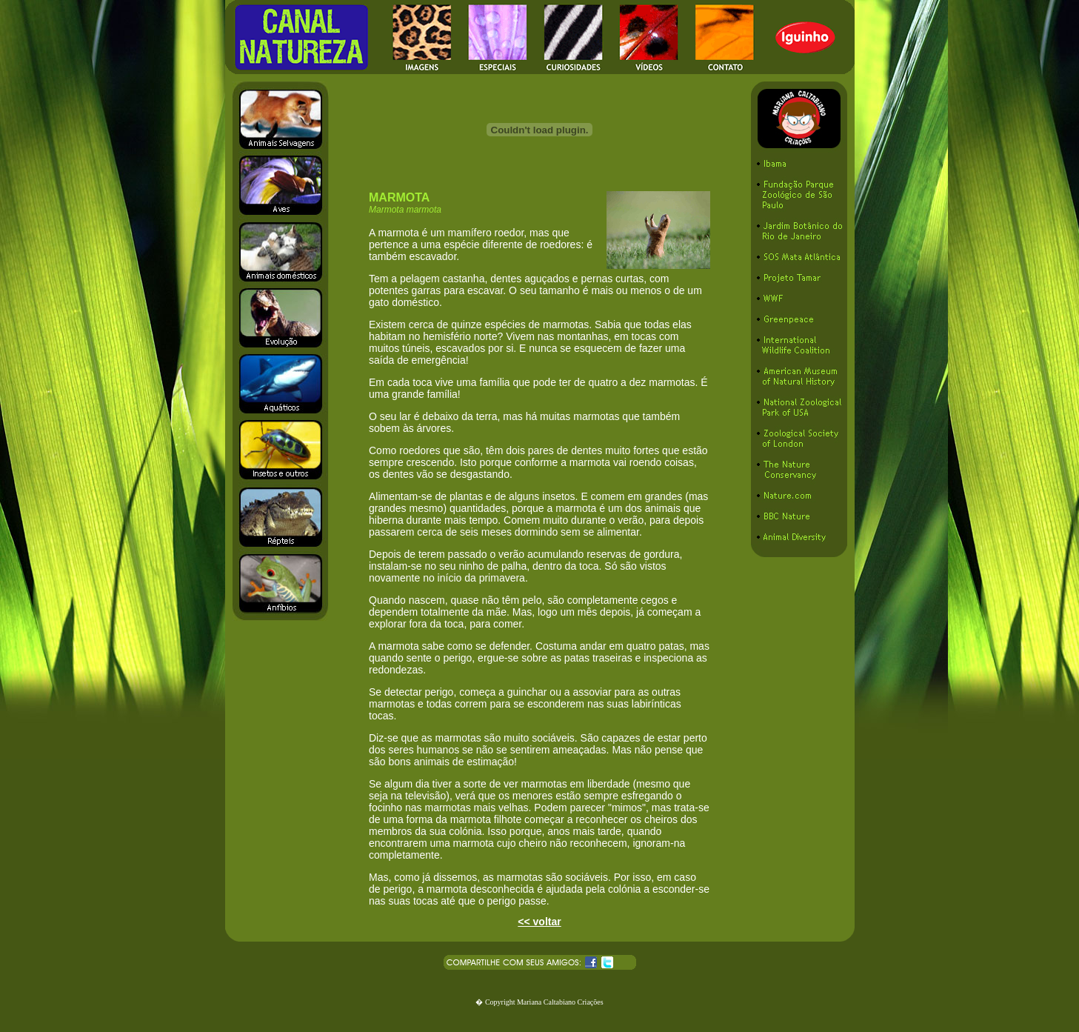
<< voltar (539, 922)
